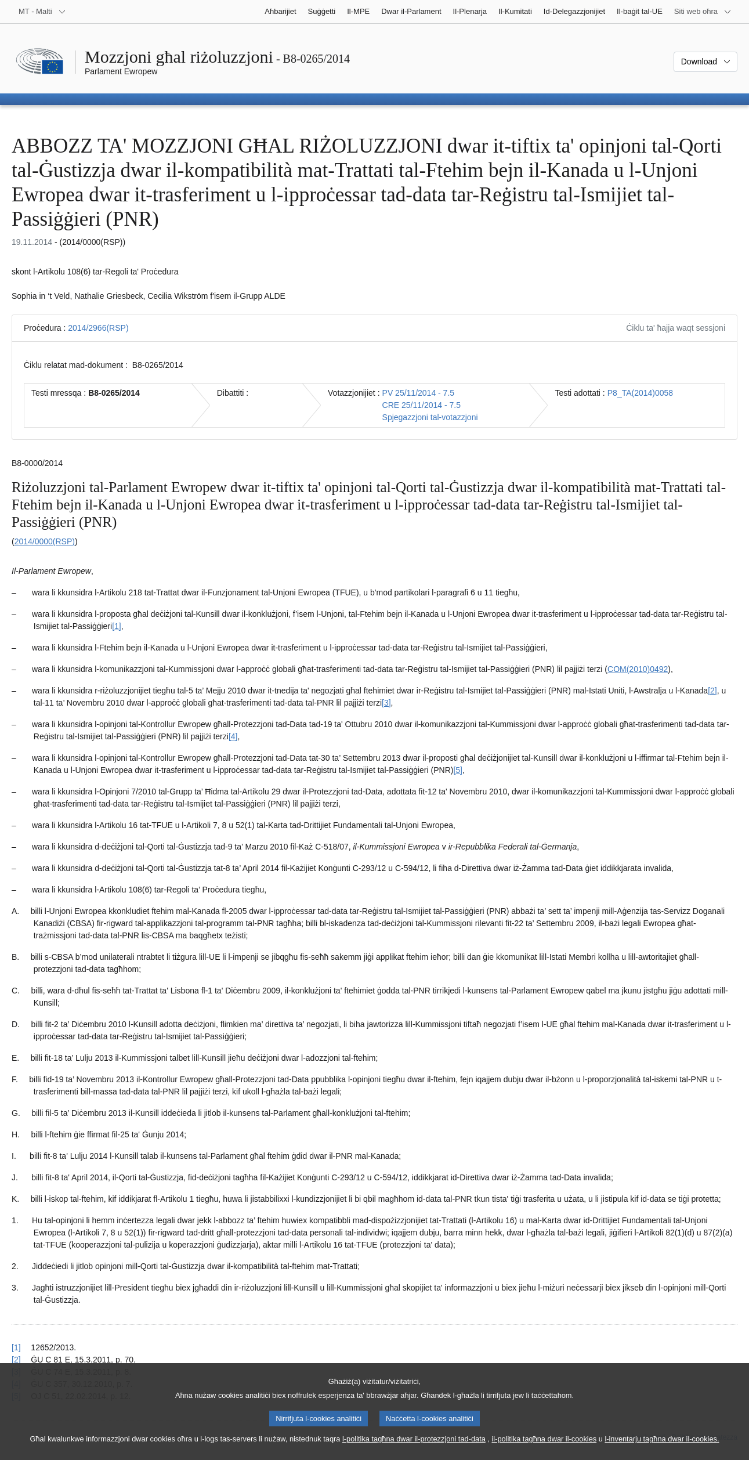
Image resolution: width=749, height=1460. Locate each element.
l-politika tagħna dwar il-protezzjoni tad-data (414, 1448)
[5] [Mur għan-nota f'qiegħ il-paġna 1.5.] (457, 770)
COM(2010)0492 (637, 669)
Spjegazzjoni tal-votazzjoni (430, 417)
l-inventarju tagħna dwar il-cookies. (662, 1448)
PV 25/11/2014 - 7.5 (418, 392)
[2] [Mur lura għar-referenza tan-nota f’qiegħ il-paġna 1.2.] (16, 1359)
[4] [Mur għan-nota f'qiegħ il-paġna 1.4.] (233, 736)
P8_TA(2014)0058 (640, 392)
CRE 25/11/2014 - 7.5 (421, 405)
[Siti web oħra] (702, 11)
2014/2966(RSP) (98, 328)
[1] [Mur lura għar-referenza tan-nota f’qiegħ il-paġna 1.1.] (16, 1347)
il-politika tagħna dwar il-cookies (544, 1448)
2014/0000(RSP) (45, 541)
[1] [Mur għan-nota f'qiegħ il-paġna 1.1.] (116, 626)
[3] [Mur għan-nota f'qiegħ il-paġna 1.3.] (386, 702)
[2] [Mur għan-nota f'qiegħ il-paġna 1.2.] (712, 690)
